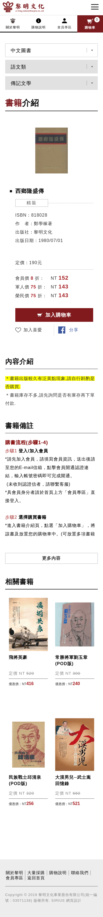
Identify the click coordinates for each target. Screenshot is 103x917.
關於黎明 (13, 27)
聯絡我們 (80, 873)
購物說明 (38, 27)
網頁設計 (73, 900)
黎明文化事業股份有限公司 (32, 6)
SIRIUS (58, 900)
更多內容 (51, 558)
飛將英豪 (18, 657)
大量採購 (36, 873)
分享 (73, 330)
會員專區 (64, 27)
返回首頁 (36, 878)
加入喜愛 (32, 330)
